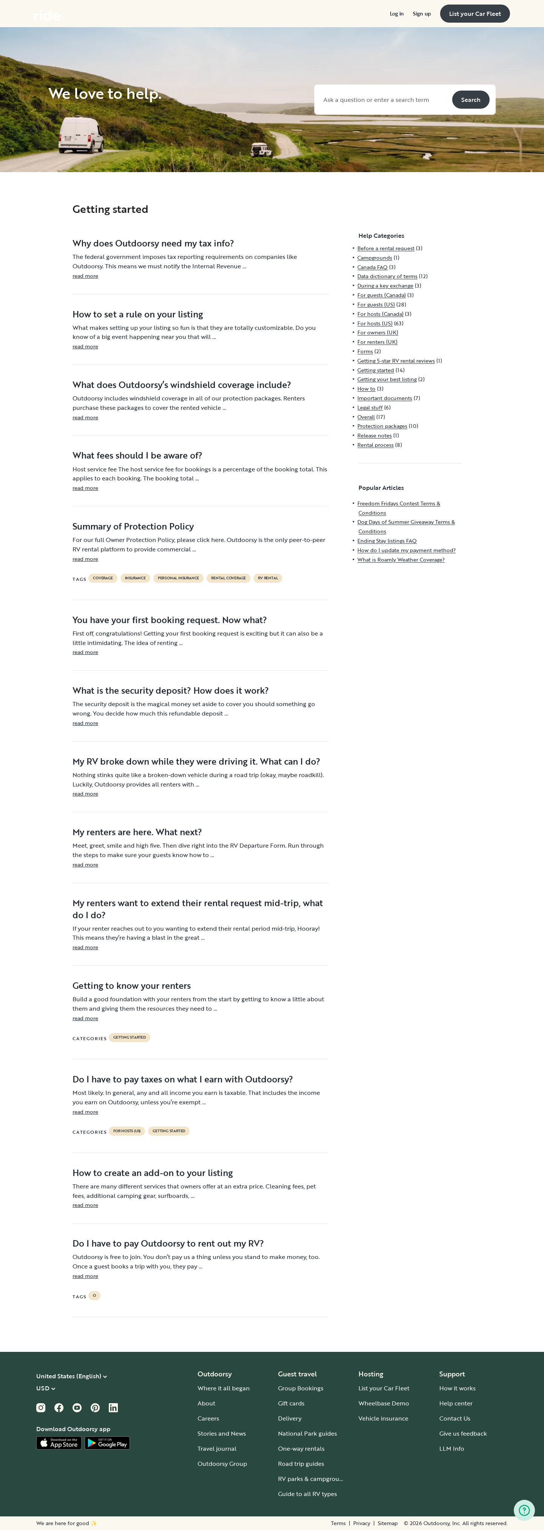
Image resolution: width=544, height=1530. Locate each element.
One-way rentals (301, 1448)
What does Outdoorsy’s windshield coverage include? (182, 384)
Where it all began (224, 1388)
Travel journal (217, 1448)
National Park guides (307, 1433)
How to (366, 389)
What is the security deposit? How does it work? (171, 690)
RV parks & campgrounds (313, 1478)
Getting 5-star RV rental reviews (396, 361)
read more (85, 276)
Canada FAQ (372, 267)
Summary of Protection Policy (133, 526)
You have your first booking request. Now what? (170, 619)
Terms (338, 1523)
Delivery (289, 1418)
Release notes (374, 435)
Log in (397, 13)
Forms (365, 351)
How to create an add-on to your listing (153, 1172)
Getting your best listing (387, 379)
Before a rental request (385, 248)
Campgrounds (374, 258)
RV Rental (268, 578)
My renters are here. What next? (137, 831)
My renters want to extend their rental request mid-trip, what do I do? (198, 908)
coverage (103, 578)
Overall (366, 417)
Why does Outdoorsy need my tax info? (153, 243)
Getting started (129, 1037)
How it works (457, 1388)
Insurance (135, 578)
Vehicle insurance (383, 1418)
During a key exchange (385, 285)
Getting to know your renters (132, 985)
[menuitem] (397, 13)
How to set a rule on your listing (138, 314)
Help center (456, 1403)
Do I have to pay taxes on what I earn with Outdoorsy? (183, 1079)
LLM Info (451, 1448)
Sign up (422, 13)
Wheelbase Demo (384, 1403)
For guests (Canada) (381, 295)
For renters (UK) (377, 342)
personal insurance (178, 578)
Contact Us (454, 1418)
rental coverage (228, 578)
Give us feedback (463, 1433)
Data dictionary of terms (387, 276)
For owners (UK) (377, 332)
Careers (208, 1418)
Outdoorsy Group (222, 1463)
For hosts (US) (127, 1131)
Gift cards (291, 1403)
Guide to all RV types (307, 1493)
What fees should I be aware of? (137, 455)
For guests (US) (376, 304)
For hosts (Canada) (380, 314)
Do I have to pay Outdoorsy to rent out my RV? (168, 1243)
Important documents (384, 398)
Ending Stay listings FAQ (387, 541)
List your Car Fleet (384, 1388)
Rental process (375, 445)
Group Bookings (300, 1388)
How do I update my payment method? (406, 550)
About (206, 1403)
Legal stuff (370, 407)
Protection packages (382, 426)
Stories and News (222, 1433)
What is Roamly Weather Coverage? (401, 559)
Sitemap (388, 1523)
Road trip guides (301, 1463)
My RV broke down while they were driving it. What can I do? (196, 761)
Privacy (361, 1523)
